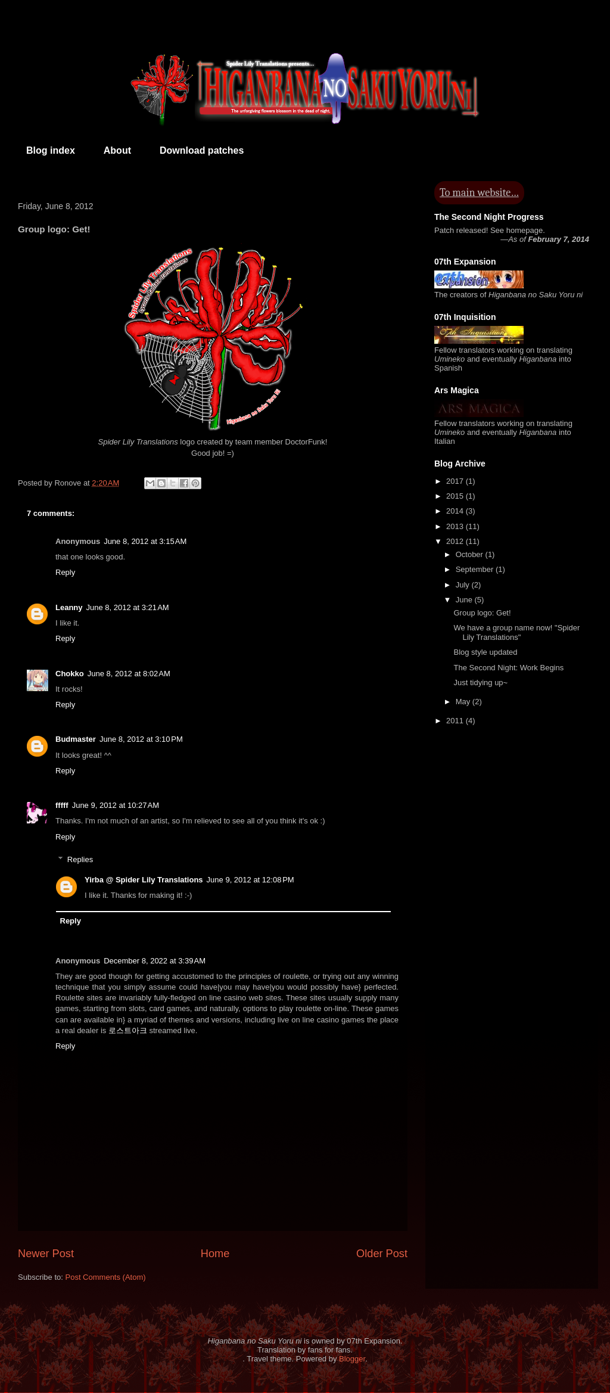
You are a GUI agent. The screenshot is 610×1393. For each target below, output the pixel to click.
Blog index (50, 150)
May (464, 701)
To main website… (479, 192)
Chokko (69, 673)
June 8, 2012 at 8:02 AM (129, 673)
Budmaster (75, 739)
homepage (524, 230)
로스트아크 (127, 1030)
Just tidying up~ (480, 682)
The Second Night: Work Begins (508, 667)
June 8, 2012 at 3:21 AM (127, 607)
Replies (80, 859)
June (465, 599)
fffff (62, 805)
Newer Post (46, 1254)
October (470, 554)
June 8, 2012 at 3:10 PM (141, 739)
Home (215, 1254)
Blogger (352, 1358)
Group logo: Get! (482, 612)
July (464, 584)
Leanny (69, 607)
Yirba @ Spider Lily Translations (144, 879)
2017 (456, 481)
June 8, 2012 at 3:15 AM (145, 541)
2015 (456, 496)
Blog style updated (485, 652)
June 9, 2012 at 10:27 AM (115, 805)
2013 (456, 526)
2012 (456, 541)
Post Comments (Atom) (106, 1277)
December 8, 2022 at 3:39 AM (155, 960)
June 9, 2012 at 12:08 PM (250, 879)
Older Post (381, 1254)
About (117, 150)
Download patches (202, 150)
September (476, 569)
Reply (65, 572)
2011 (456, 720)
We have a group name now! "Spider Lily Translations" (516, 632)
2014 (456, 510)
